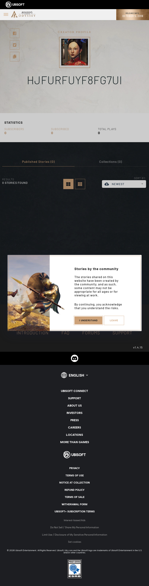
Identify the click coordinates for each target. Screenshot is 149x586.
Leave (114, 320)
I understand (88, 320)
